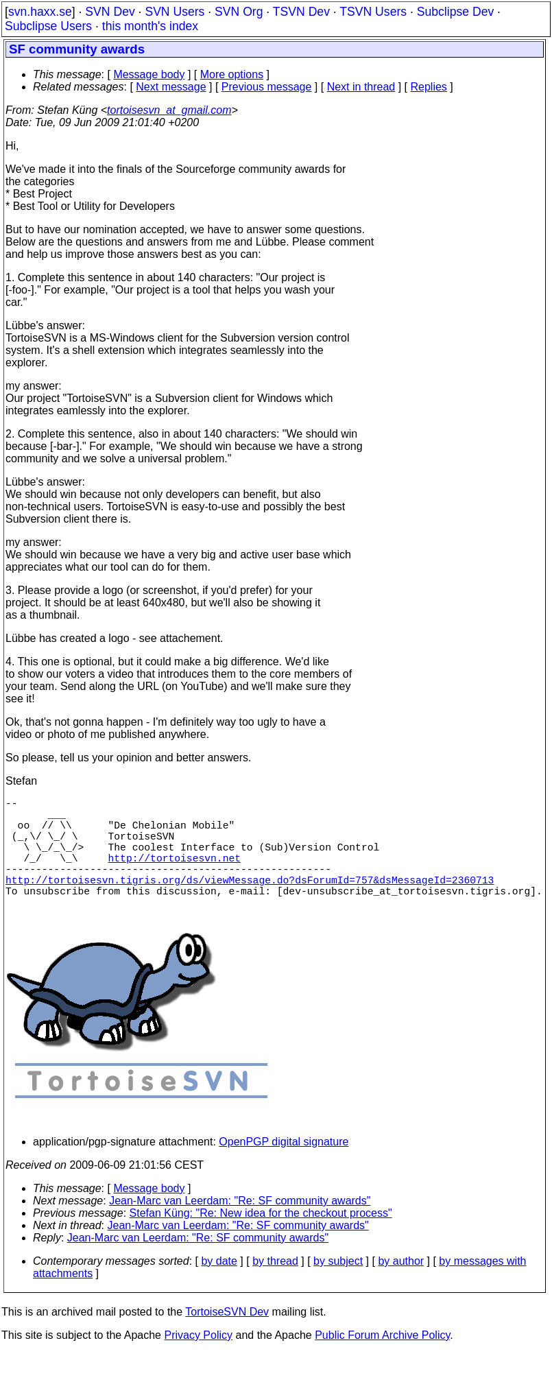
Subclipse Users (48, 26)
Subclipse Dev (455, 12)
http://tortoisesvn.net (174, 874)
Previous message (266, 87)
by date (219, 1288)
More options (232, 74)
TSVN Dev (301, 12)
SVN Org (239, 12)
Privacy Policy (198, 1362)
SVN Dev (109, 12)
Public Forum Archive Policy (382, 1362)
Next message (171, 87)
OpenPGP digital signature (283, 1169)
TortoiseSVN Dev (227, 1339)
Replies (429, 87)
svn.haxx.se (40, 12)
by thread (275, 1288)
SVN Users (174, 12)
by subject (338, 1288)
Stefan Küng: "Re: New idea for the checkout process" (261, 1240)
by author (401, 1288)
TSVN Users (373, 12)
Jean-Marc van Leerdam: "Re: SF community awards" (239, 1228)
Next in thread (361, 87)
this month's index (150, 26)
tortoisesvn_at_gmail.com (169, 110)
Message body (148, 74)
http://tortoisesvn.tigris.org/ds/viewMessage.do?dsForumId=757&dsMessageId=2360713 (249, 901)
